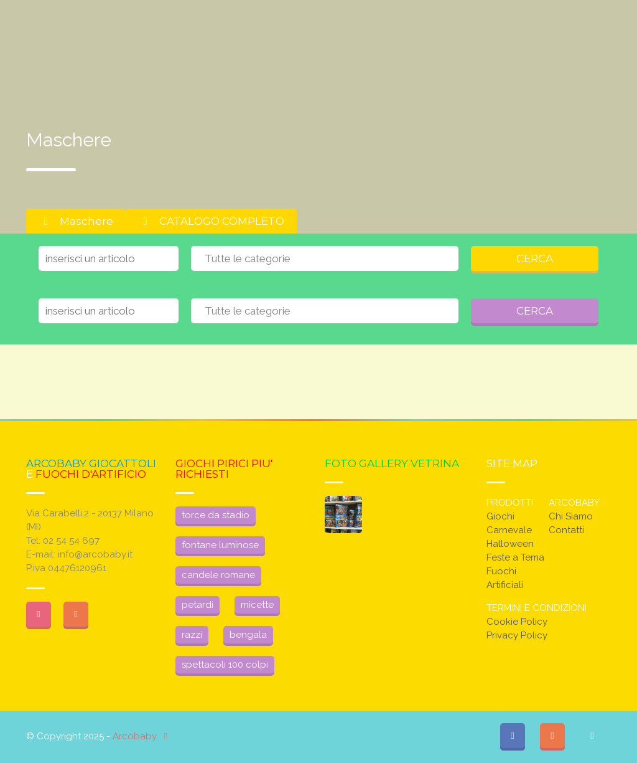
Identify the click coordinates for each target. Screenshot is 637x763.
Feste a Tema (515, 557)
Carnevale (509, 530)
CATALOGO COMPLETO (211, 221)
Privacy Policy (516, 635)
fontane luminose (220, 545)
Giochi (500, 516)
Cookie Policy (516, 621)
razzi (192, 634)
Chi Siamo (571, 516)
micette (257, 604)
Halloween (510, 543)
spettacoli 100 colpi (225, 664)
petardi (197, 604)
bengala (248, 634)
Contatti (566, 530)
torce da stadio (215, 515)
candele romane (218, 575)
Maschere (76, 221)
